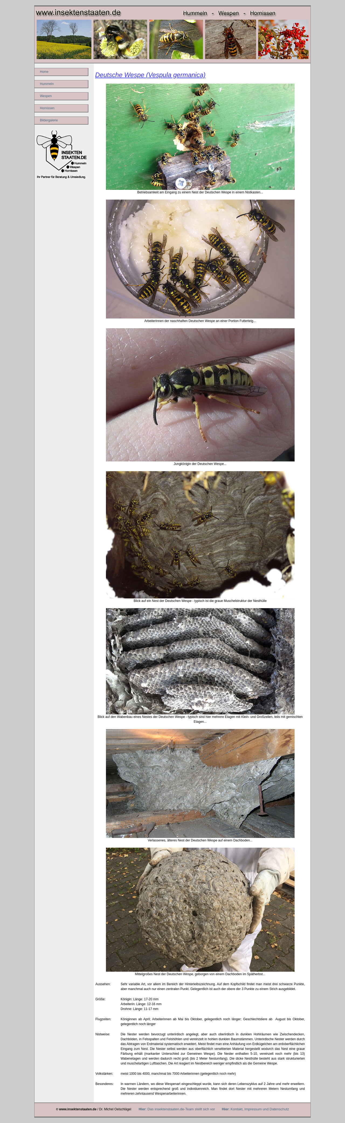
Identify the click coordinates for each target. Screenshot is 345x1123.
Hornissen (47, 108)
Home (44, 72)
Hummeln (47, 84)
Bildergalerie (49, 120)
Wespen (46, 96)
